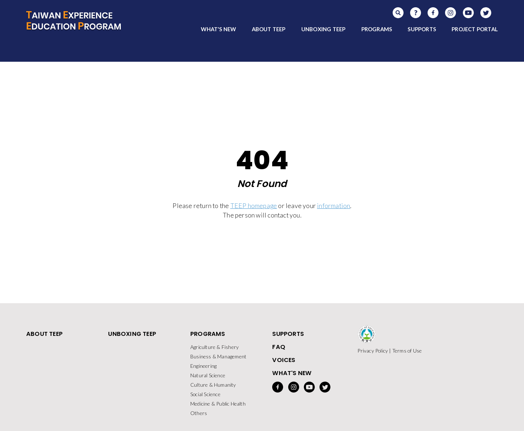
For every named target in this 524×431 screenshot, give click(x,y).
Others (198, 413)
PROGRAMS (376, 29)
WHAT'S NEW (218, 29)
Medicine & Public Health (218, 403)
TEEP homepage (253, 206)
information (333, 206)
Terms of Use (407, 350)
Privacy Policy (372, 350)
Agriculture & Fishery (214, 347)
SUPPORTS (422, 29)
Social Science (205, 394)
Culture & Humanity (213, 385)
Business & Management (218, 356)
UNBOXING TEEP (323, 29)
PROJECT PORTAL (475, 29)
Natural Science (207, 375)
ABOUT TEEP (269, 29)
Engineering (203, 366)
